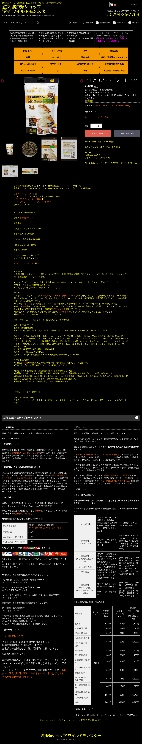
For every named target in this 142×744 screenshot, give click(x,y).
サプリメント (57, 309)
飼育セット (28, 51)
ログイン (133, 22)
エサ (57, 70)
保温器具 (114, 51)
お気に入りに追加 (127, 133)
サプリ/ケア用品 (28, 70)
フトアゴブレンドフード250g (28, 199)
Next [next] (81, 80)
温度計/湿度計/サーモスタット (114, 57)
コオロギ (26, 304)
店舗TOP (73, 22)
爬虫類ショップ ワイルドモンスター (71, 736)
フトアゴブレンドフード (24, 194)
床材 (28, 57)
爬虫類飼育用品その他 (114, 64)
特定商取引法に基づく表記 (90, 720)
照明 (85, 51)
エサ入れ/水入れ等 (28, 64)
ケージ (116, 298)
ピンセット (63, 312)
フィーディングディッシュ (62, 295)
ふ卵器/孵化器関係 (85, 64)
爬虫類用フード (26, 218)
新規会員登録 (103, 22)
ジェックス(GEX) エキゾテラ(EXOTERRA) (112, 105)
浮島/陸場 (85, 57)
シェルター (56, 57)
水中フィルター (56, 64)
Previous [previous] (1, 80)
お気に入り (119, 22)
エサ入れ (46, 295)
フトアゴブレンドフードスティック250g (33, 202)
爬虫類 (25, 362)
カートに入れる (98, 133)
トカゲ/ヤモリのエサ (101, 117)
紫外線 (23, 306)
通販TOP (87, 22)
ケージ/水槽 (57, 51)
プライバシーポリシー (66, 720)
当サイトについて (47, 720)
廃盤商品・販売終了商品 (114, 70)
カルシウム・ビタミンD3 (24, 263)
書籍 (85, 70)
